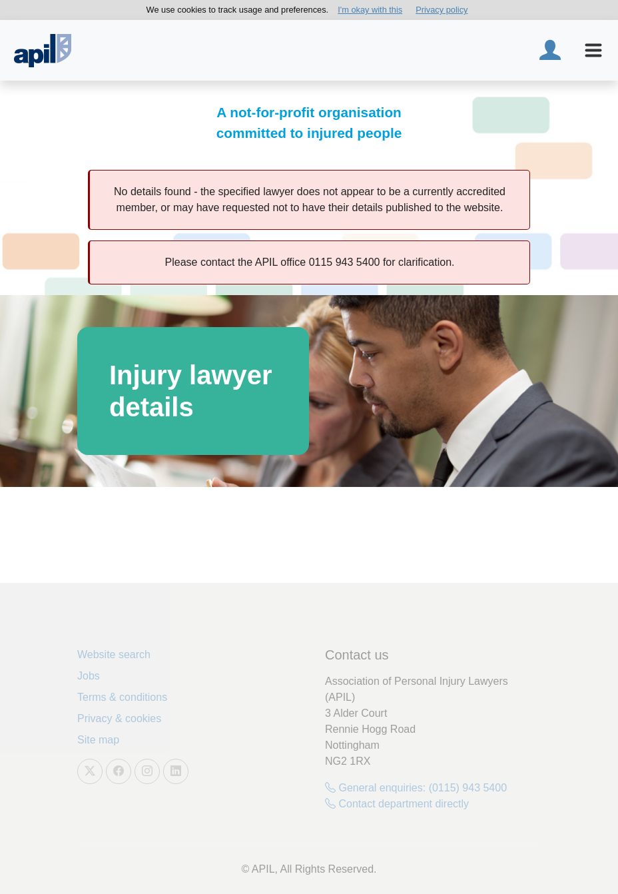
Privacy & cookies (119, 718)
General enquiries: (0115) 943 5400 (416, 787)
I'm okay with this (370, 10)
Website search (114, 654)
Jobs (88, 675)
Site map (98, 739)
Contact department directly (397, 803)
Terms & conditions (122, 697)
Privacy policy (441, 10)
